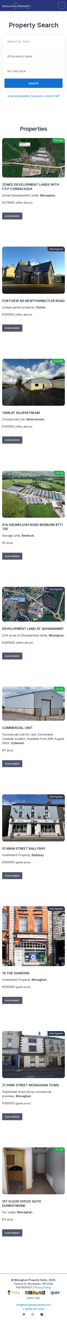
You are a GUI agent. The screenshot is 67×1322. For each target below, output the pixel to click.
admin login (33, 1297)
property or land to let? (45, 96)
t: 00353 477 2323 (33, 1309)
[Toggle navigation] (61, 5)
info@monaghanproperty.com (33, 1304)
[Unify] (16, 5)
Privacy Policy (42, 1287)
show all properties (19, 96)
